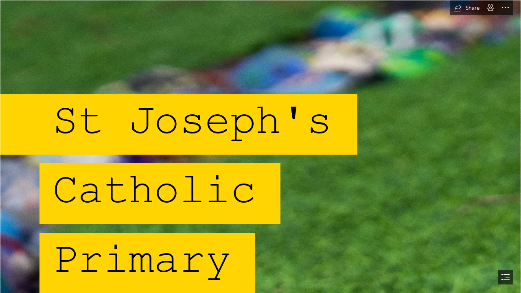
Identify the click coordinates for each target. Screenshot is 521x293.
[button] (466, 7)
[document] (260, 146)
